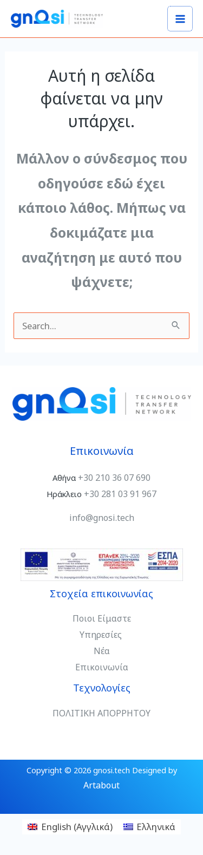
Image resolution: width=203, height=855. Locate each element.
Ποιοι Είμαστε (102, 618)
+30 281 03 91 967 (120, 494)
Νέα (102, 651)
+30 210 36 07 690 (114, 478)
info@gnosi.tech (101, 518)
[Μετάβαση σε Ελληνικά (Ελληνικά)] (149, 827)
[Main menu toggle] (180, 18)
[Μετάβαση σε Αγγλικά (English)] (70, 827)
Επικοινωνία (101, 667)
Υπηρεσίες (102, 635)
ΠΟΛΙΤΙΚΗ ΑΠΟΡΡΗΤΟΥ (101, 713)
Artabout (101, 785)
